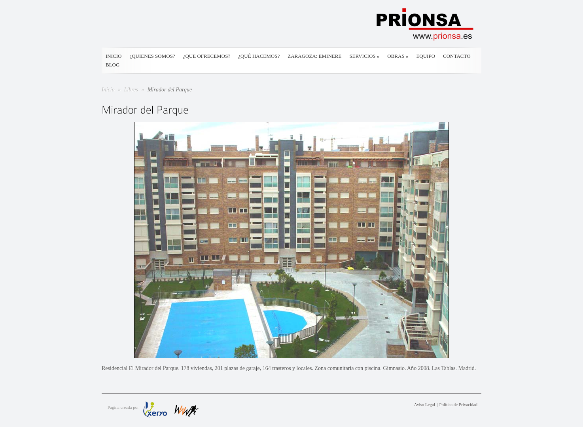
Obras (397, 56)
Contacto (457, 56)
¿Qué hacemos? (259, 56)
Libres (132, 90)
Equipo (425, 56)
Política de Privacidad (458, 404)
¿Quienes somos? (152, 56)
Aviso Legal (424, 404)
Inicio (113, 56)
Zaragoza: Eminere (314, 56)
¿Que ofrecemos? (207, 56)
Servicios (364, 56)
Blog (112, 65)
